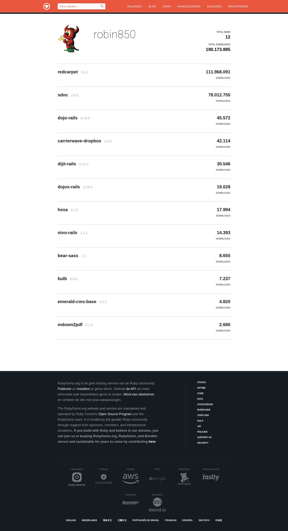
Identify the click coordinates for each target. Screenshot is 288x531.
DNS (160, 469)
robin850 (114, 34)
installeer (83, 389)
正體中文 (122, 520)
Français (171, 520)
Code (200, 393)
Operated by (78, 470)
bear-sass (72, 255)
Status (201, 382)
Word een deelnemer (138, 394)
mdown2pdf (75, 324)
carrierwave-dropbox (85, 140)
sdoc (68, 94)
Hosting (133, 469)
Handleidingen (189, 6)
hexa (68, 209)
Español (187, 520)
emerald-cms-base (82, 301)
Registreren (238, 6)
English (71, 520)
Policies (202, 432)
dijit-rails (73, 163)
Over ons (203, 415)
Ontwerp (106, 469)
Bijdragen (203, 410)
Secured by (159, 494)
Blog (152, 6)
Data (200, 399)
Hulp (200, 421)
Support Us (204, 437)
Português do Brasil (145, 520)
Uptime (201, 388)
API (199, 426)
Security (202, 443)
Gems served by (211, 469)
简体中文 (107, 520)
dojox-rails (75, 186)
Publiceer (64, 389)
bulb (67, 278)
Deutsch (204, 520)
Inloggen (214, 6)
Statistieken (205, 404)
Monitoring (185, 469)
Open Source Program (115, 414)
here (152, 441)
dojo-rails (74, 117)
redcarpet (73, 71)
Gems (167, 6)
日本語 (218, 520)
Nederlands (89, 520)
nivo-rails (73, 232)
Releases (134, 6)
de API (131, 389)
